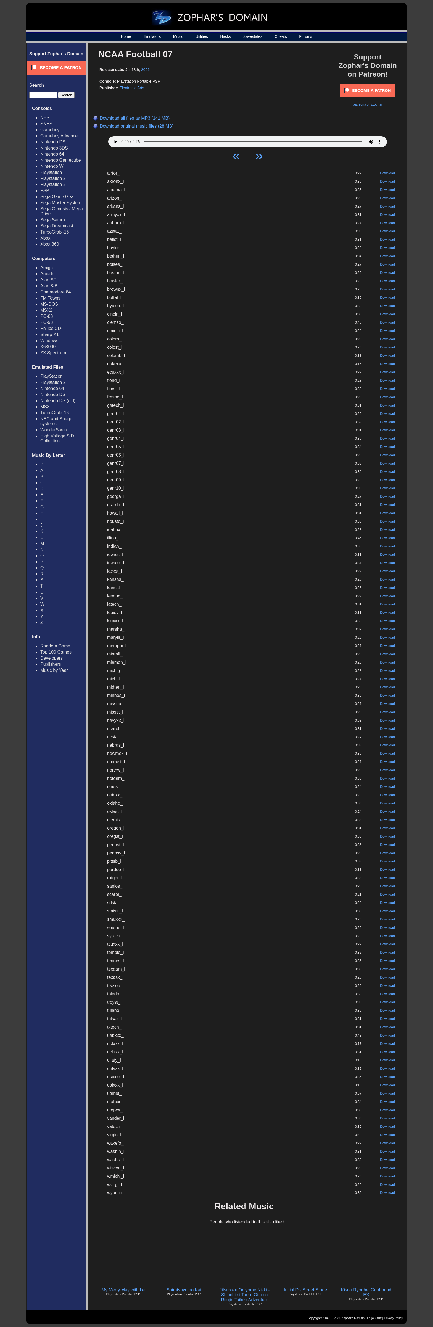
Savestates (252, 36)
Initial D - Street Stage (305, 1289)
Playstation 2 (53, 178)
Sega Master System (60, 202)
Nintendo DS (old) (57, 400)
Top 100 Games (56, 652)
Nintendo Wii (52, 166)
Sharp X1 (49, 334)
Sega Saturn (52, 219)
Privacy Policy (393, 1318)
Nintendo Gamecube (60, 160)
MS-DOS (49, 304)
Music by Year (54, 670)
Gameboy (49, 129)
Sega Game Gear (57, 196)
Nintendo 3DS (54, 148)
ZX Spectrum (53, 352)
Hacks (225, 36)
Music (178, 36)
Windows (49, 340)
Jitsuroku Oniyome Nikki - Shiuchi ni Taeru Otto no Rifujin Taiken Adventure (245, 1294)
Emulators (152, 36)
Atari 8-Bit (50, 286)
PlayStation (51, 376)
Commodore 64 (55, 292)
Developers (51, 658)
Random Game (55, 646)
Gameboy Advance (59, 135)
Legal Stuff (374, 1318)
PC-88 (46, 316)
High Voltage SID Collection (57, 438)
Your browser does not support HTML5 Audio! (247, 140)
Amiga (46, 267)
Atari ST (48, 279)
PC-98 (46, 322)
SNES (46, 123)
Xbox (45, 238)
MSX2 (46, 310)
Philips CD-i (52, 328)
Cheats (280, 36)
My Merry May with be (123, 1289)
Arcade (47, 273)
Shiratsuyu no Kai (184, 1289)
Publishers (50, 664)
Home (126, 36)
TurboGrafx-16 (54, 232)
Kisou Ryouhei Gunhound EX (366, 1292)
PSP (44, 190)
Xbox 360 (49, 244)
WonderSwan (53, 430)
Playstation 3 (53, 184)
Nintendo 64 (52, 154)
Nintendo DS (52, 142)
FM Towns (50, 298)
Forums (305, 36)
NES (44, 117)
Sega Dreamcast (56, 226)
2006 (145, 69)
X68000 (48, 346)
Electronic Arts (131, 88)
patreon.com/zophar (367, 104)
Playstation (51, 172)
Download (387, 173)
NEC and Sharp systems (55, 421)
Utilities (202, 36)
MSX (45, 406)
